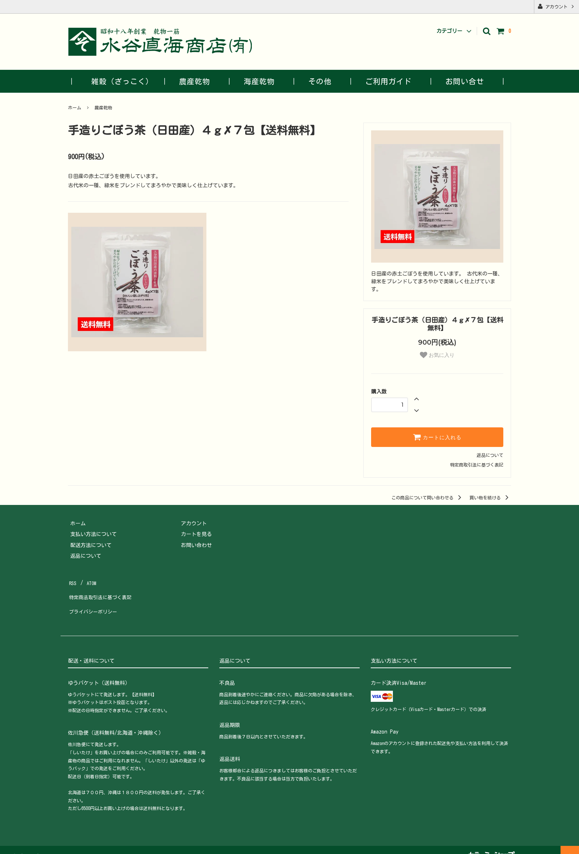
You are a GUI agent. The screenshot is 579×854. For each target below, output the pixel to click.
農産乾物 (103, 107)
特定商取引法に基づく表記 (476, 464)
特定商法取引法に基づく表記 (101, 592)
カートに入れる (437, 437)
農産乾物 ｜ (202, 81)
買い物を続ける (490, 497)
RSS (72, 581)
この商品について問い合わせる (427, 497)
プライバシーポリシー (94, 603)
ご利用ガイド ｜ (396, 81)
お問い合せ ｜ (472, 81)
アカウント (556, 6)
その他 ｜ (328, 81)
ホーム (74, 107)
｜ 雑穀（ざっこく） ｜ (118, 81)
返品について (490, 455)
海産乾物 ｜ (267, 81)
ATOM (90, 581)
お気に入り (437, 355)
